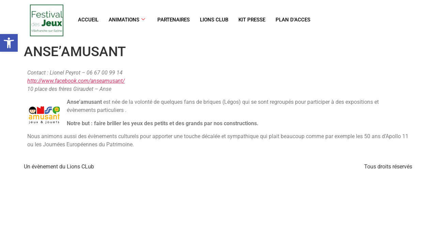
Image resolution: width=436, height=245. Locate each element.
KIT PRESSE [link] (251, 20)
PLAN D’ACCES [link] (293, 20)
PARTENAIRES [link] (173, 20)
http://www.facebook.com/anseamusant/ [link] (76, 81)
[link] (9, 43)
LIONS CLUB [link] (214, 20)
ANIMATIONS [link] (127, 20)
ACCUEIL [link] (88, 20)
